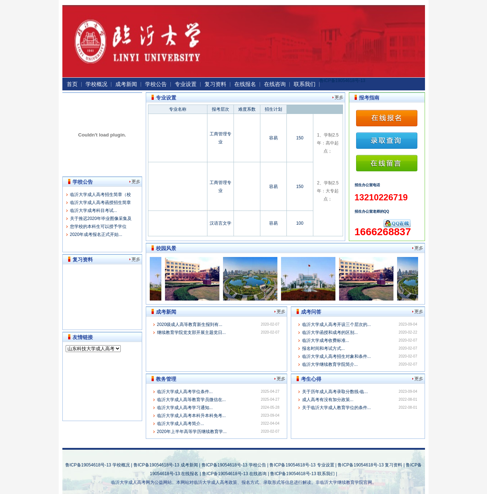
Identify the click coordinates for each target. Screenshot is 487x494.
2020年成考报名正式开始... (96, 234)
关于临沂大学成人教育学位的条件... (336, 407)
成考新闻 (126, 84)
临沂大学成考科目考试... (93, 210)
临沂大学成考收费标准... (325, 340)
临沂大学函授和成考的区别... (330, 332)
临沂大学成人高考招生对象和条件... (336, 356)
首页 (72, 84)
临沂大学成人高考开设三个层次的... (336, 324)
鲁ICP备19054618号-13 (342, 80)
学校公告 (156, 84)
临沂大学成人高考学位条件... (185, 391)
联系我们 (304, 84)
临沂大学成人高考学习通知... (185, 407)
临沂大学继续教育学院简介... (330, 364)
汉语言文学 (220, 223)
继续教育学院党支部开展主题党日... (191, 332)
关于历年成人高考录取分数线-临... (335, 391)
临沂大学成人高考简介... (180, 423)
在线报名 (245, 84)
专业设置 (186, 84)
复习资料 (215, 84)
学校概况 (96, 84)
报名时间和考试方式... (323, 348)
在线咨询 (275, 84)
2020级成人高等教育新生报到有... (190, 324)
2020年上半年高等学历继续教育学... (192, 431)
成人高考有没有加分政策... (328, 399)
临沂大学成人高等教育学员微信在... (191, 399)
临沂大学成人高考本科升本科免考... (191, 415)
